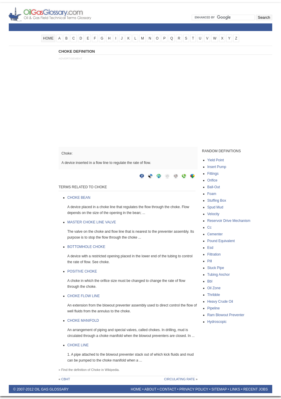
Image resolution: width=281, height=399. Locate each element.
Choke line (78, 345)
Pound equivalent (221, 241)
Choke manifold (83, 320)
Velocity (213, 214)
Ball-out (213, 187)
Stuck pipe (215, 268)
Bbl (209, 281)
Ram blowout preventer (225, 315)
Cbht (65, 379)
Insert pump (216, 167)
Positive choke (82, 271)
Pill (209, 261)
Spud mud (215, 207)
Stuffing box (216, 200)
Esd (210, 248)
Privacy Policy (193, 389)
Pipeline (213, 308)
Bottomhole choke (86, 247)
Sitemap (219, 389)
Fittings (213, 174)
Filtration (214, 254)
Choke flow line (83, 296)
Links (235, 389)
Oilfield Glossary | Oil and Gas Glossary (57, 14)
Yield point (215, 160)
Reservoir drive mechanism (228, 221)
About (150, 389)
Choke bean (78, 198)
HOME (48, 38)
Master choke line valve (91, 222)
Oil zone (213, 288)
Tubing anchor (218, 275)
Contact (168, 389)
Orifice (212, 180)
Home (136, 389)
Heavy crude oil (220, 301)
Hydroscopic (217, 322)
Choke (95, 369)
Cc (209, 227)
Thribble (213, 295)
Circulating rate (179, 379)
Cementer (215, 234)
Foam (211, 194)
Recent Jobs (255, 389)
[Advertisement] (32, 137)
